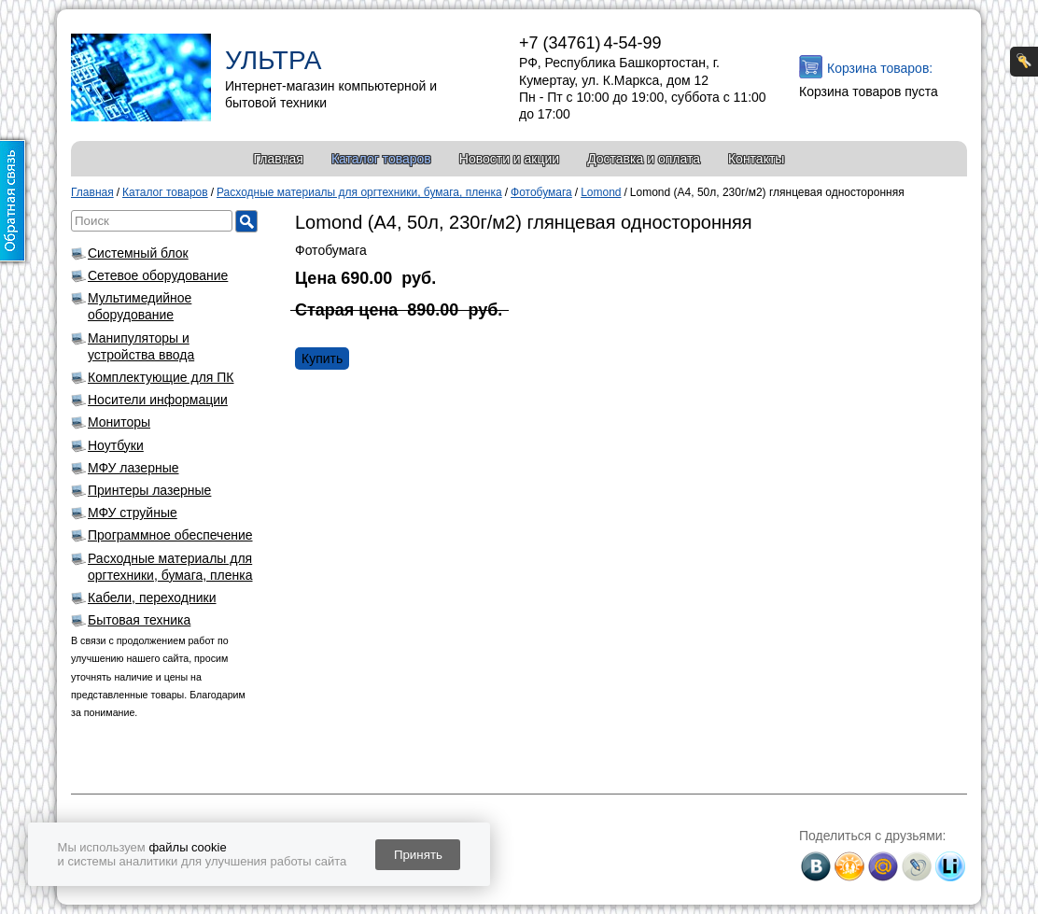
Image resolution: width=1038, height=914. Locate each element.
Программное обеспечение (170, 534)
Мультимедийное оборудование (139, 306)
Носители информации (158, 399)
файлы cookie (187, 847)
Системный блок (138, 253)
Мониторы (119, 422)
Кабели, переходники (152, 597)
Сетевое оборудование (158, 275)
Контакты (756, 158)
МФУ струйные (132, 512)
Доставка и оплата (643, 158)
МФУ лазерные (133, 467)
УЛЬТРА (273, 60)
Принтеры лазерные (149, 490)
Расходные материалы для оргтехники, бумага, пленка (170, 567)
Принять (418, 855)
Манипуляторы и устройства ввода (141, 346)
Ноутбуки (116, 445)
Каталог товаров (381, 158)
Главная (278, 158)
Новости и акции (509, 158)
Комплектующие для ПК (161, 377)
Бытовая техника (139, 619)
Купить (322, 358)
